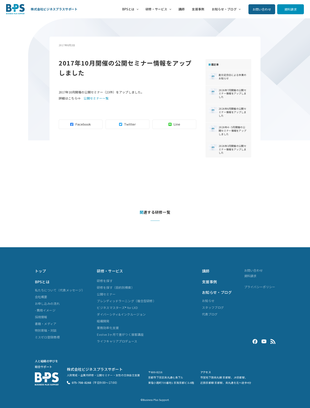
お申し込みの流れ (47, 303)
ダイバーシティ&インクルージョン (121, 314)
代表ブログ (210, 314)
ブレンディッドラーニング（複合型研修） (126, 301)
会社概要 (41, 297)
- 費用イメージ (45, 310)
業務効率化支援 (108, 328)
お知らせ (208, 301)
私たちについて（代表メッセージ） (60, 290)
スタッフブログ (213, 307)
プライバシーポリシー (259, 287)
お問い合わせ (262, 9)
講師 (181, 9)
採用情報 (41, 317)
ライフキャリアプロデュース (117, 341)
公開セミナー (106, 294)
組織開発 (103, 321)
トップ (40, 270)
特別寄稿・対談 (46, 330)
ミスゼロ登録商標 (47, 337)
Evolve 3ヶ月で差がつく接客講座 (120, 334)
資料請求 (290, 9)
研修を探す (105, 281)
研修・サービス (156, 9)
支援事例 (198, 9)
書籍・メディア (45, 324)
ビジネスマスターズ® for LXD (117, 307)
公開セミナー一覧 (96, 98)
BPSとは (128, 9)
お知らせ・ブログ (224, 9)
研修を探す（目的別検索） (115, 287)
